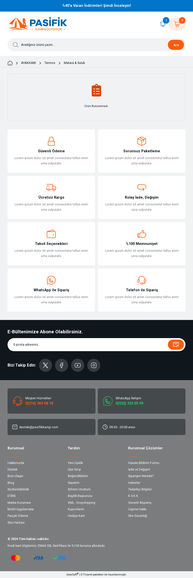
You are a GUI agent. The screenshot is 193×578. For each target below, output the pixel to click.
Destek (12, 469)
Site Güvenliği (137, 516)
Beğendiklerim (78, 476)
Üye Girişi (74, 469)
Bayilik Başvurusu (80, 496)
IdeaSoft (72, 574)
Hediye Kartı (76, 516)
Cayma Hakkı (137, 509)
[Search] (96, 44)
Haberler (134, 483)
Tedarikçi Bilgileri (140, 489)
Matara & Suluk (74, 63)
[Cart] (177, 24)
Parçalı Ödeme (18, 516)
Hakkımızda (16, 463)
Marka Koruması (19, 502)
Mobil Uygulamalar (21, 509)
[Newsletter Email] (96, 344)
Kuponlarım (76, 509)
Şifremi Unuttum (79, 489)
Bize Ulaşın (15, 476)
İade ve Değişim (139, 469)
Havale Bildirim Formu (143, 463)
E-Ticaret (86, 574)
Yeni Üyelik (75, 463)
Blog (11, 483)
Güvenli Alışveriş (139, 502)
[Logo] (38, 24)
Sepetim (73, 483)
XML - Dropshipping (81, 502)
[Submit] (176, 345)
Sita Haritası (16, 522)
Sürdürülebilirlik (18, 489)
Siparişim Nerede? (141, 476)
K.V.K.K (133, 496)
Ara (176, 45)
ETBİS (12, 496)
